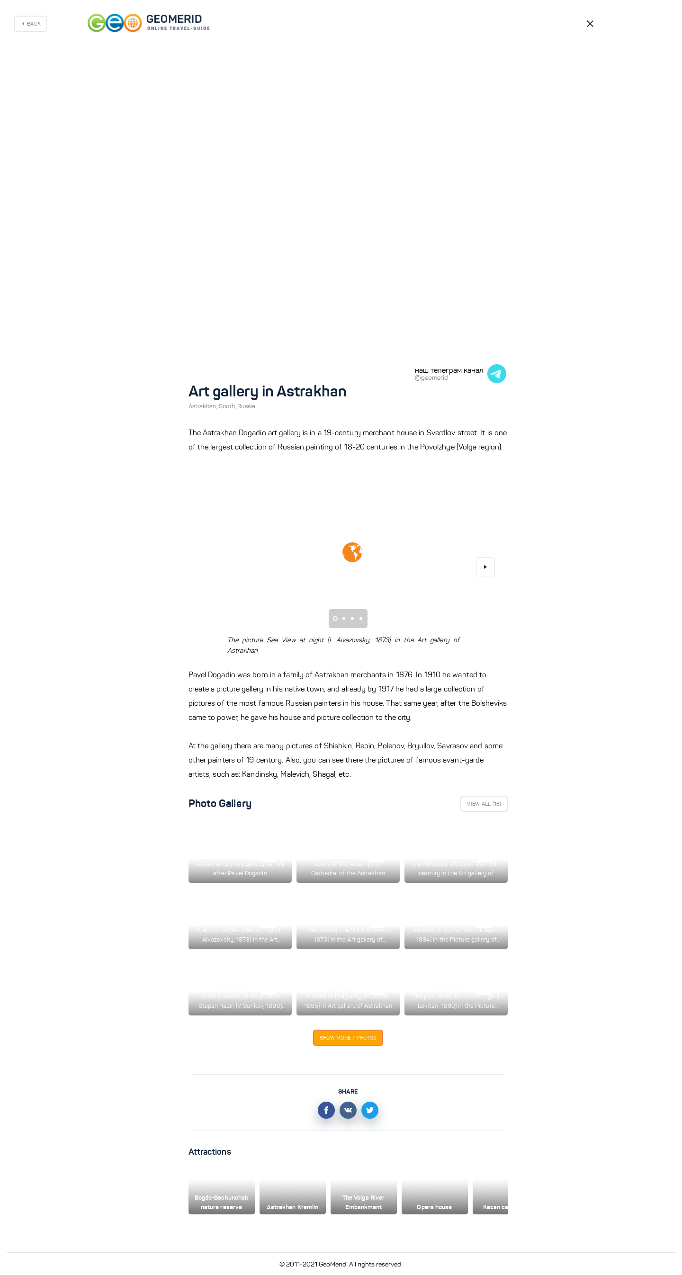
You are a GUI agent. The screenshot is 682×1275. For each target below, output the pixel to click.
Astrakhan (203, 406)
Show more (348, 1037)
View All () (484, 803)
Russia (246, 406)
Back (34, 23)
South (228, 406)
